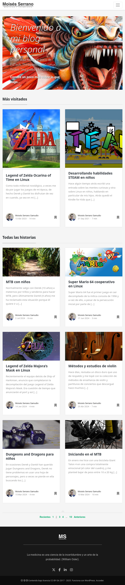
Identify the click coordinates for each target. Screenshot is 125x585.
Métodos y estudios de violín (92, 366)
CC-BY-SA (54, 580)
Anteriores (79, 517)
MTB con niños (18, 282)
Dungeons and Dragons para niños (30, 456)
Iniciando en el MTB (84, 454)
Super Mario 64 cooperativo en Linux (91, 284)
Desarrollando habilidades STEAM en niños (90, 175)
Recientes (45, 517)
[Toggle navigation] (117, 5)
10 (70, 517)
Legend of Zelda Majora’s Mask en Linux (27, 368)
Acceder (100, 580)
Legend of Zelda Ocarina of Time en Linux (28, 177)
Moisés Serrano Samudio (27, 215)
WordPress (90, 580)
